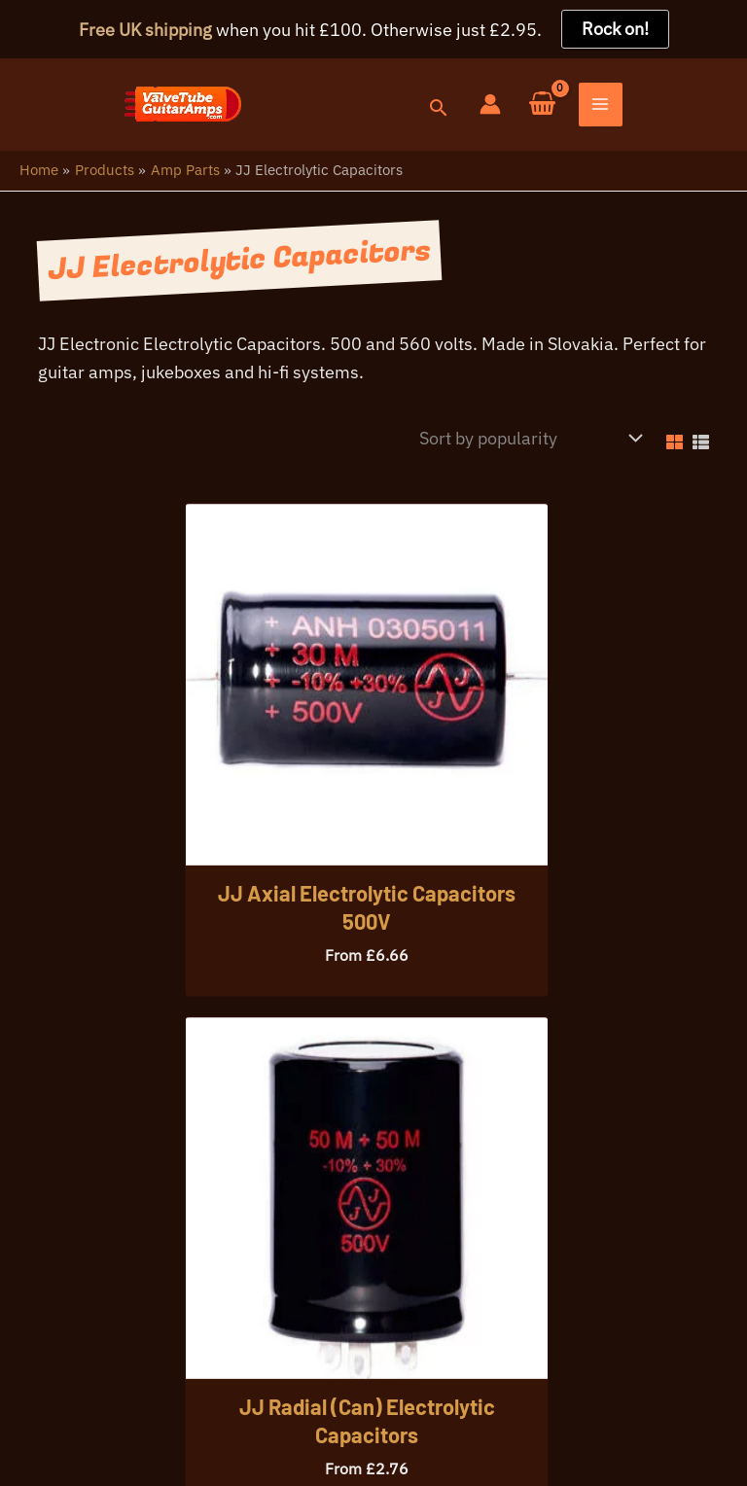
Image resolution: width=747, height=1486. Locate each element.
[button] (561, 112)
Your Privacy (141, 1396)
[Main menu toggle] (724, 108)
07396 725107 (153, 1311)
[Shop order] (526, 443)
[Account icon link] (613, 107)
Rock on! (615, 29)
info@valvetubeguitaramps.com (354, 1311)
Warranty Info (258, 1396)
